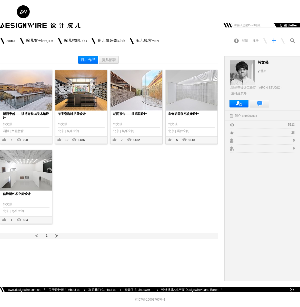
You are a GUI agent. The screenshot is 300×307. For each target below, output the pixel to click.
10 (66, 140)
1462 (136, 140)
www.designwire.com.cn (24, 290)
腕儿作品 (88, 60)
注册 (256, 40)
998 (25, 140)
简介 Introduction (246, 115)
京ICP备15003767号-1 (150, 299)
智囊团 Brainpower (138, 290)
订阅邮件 (286, 25)
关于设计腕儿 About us (64, 290)
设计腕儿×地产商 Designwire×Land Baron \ (191, 290)
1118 (191, 140)
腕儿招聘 (109, 60)
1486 (81, 140)
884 (25, 220)
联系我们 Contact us (102, 290)
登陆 (245, 40)
